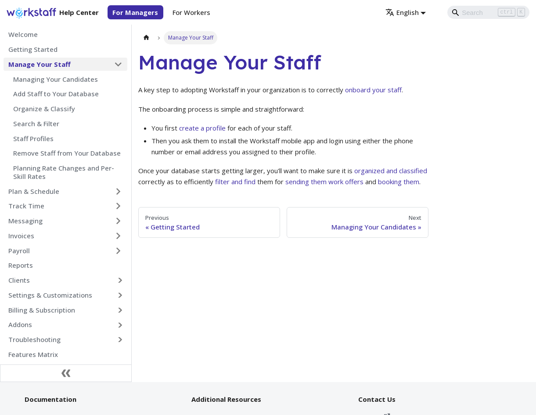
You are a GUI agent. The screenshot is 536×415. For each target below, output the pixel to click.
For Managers (135, 12)
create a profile (202, 128)
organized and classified (390, 170)
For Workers (191, 12)
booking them (398, 181)
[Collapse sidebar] (66, 373)
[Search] (488, 12)
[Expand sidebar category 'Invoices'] (118, 235)
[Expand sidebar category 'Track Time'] (118, 206)
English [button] (402, 12)
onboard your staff (373, 89)
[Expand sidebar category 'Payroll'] (118, 250)
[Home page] (146, 37)
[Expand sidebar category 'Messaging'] (118, 221)
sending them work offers (324, 181)
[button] (66, 280)
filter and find (235, 181)
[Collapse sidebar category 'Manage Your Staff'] (118, 64)
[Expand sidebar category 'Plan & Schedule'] (118, 191)
